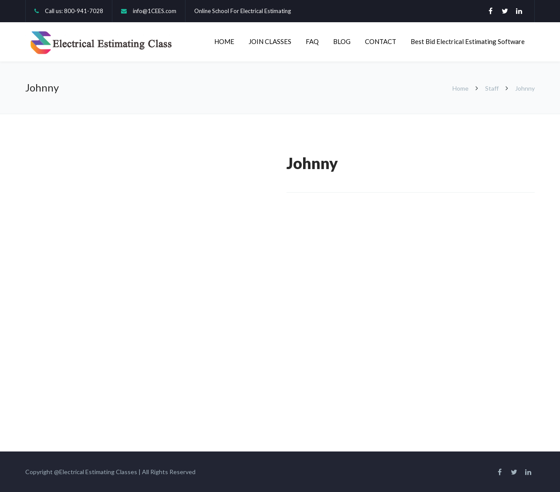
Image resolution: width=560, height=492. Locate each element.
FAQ (312, 41)
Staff (492, 88)
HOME (224, 41)
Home (461, 88)
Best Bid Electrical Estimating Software (468, 41)
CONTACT (380, 41)
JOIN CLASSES (270, 41)
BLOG (342, 41)
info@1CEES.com (154, 10)
